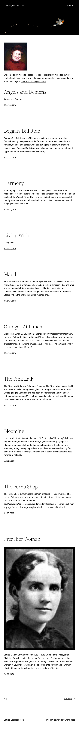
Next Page (69, 698)
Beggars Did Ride (22, 131)
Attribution (70, 5)
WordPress (70, 720)
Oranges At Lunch (23, 327)
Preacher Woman (22, 539)
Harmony (14, 183)
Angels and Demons (25, 92)
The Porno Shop (21, 487)
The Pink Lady (19, 379)
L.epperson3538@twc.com (33, 81)
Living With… (18, 235)
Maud (10, 274)
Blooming (14, 431)
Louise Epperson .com (14, 5)
